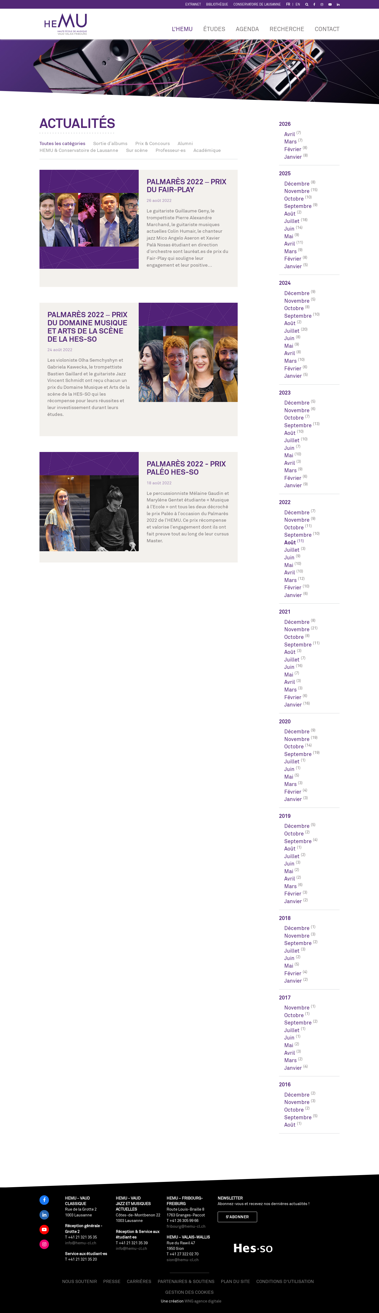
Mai (288, 236)
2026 (285, 124)
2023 (285, 392)
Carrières (139, 1281)
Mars (290, 141)
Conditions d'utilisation (285, 1281)
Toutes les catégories (62, 143)
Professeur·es (171, 150)
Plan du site (235, 1281)
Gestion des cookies (189, 1292)
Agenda (247, 28)
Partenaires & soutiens (186, 1281)
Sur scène (137, 150)
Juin (289, 228)
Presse (112, 1281)
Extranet (193, 4)
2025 (285, 173)
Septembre (298, 206)
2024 (285, 283)
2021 (285, 611)
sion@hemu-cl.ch (183, 1259)
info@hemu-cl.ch (80, 1242)
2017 (285, 997)
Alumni (185, 143)
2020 (285, 721)
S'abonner (237, 1216)
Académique (207, 150)
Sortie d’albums (110, 143)
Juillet (292, 221)
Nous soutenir (79, 1281)
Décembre (297, 183)
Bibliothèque (217, 4)
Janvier (293, 156)
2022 (285, 502)
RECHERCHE (287, 28)
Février (292, 149)
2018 (285, 918)
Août (290, 213)
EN (298, 4)
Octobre (294, 198)
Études (214, 28)
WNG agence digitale (202, 1301)
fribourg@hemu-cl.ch (186, 1226)
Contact (327, 28)
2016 (285, 1084)
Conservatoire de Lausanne (257, 4)
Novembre (297, 191)
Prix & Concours (152, 143)
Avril (289, 134)
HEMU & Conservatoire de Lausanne (78, 150)
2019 (285, 816)
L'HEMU (182, 28)
